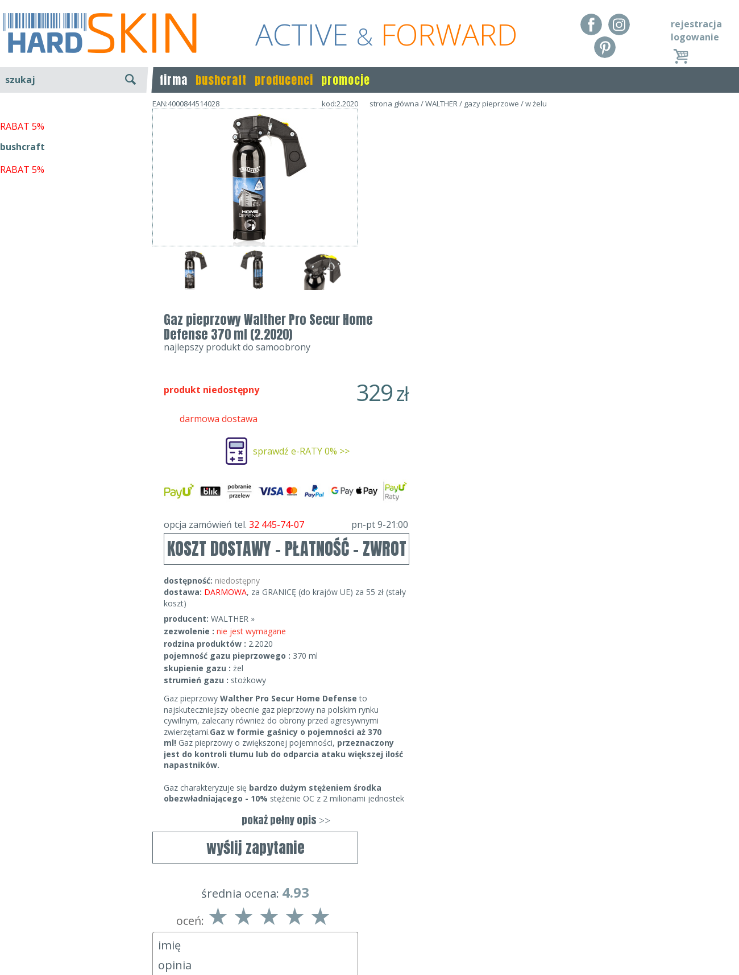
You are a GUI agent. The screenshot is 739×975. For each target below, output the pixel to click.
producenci (284, 80)
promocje (345, 80)
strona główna (394, 103)
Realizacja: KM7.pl (702, 909)
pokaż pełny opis (491, 616)
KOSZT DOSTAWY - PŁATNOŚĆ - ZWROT (492, 345)
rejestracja (696, 24)
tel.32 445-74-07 (366, 925)
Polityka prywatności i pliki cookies (73, 942)
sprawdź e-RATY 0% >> (507, 247)
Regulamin (22, 909)
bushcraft (221, 80)
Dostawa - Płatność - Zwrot (58, 925)
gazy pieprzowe (491, 103)
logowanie (695, 37)
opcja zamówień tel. (492, 321)
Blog (10, 958)
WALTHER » (438, 415)
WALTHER (441, 103)
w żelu (536, 103)
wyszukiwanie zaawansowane (74, 122)
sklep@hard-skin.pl (365, 942)
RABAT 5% (22, 261)
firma (174, 80)
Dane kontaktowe (366, 909)
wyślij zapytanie (255, 328)
